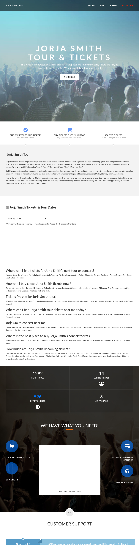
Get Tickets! (69, 77)
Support (114, 5)
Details (91, 5)
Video (102, 5)
